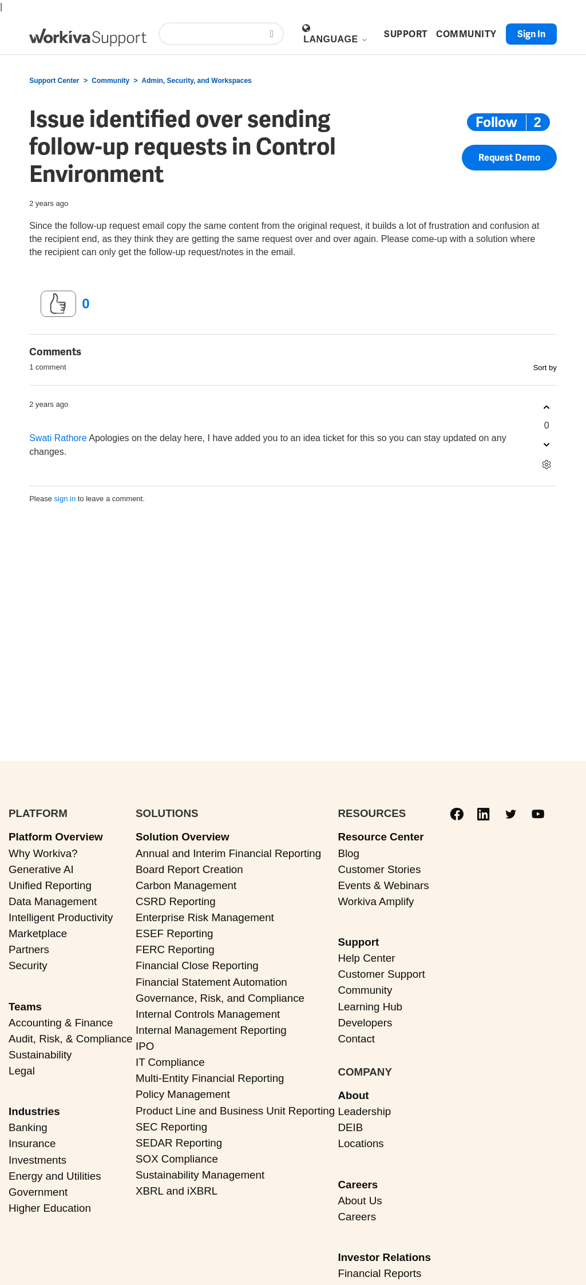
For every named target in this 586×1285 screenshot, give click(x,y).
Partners (29, 949)
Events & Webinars (383, 885)
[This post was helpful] (58, 304)
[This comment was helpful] (547, 407)
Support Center (54, 81)
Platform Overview (56, 837)
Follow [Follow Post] (496, 122)
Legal (22, 1071)
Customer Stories (379, 869)
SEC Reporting (171, 1127)
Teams (25, 1007)
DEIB (350, 1127)
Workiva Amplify (376, 901)
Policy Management (183, 1094)
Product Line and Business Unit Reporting (235, 1111)
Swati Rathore (58, 438)
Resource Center (380, 837)
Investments (37, 1160)
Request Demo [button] (509, 158)
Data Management (53, 901)
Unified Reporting (50, 885)
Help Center (366, 958)
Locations (360, 1143)
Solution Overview (182, 837)
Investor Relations (384, 1257)
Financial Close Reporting (197, 965)
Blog (348, 853)
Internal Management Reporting (211, 1030)
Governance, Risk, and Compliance (220, 998)
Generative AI (41, 869)
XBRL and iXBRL (176, 1191)
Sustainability (40, 1055)
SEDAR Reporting (179, 1143)
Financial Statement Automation (211, 982)
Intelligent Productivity (61, 917)
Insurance (32, 1143)
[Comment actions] (547, 464)
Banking (28, 1127)
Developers (365, 1023)
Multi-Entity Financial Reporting (210, 1078)
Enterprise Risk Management (205, 917)
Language (335, 39)
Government (38, 1192)
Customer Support (381, 974)
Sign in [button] (531, 34)
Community (110, 81)
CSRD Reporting (176, 901)
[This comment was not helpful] (547, 444)
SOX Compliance (177, 1159)
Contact (356, 1039)
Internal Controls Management (208, 1014)
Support (358, 942)
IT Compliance (170, 1062)
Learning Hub (370, 1007)
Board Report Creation (189, 869)
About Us (360, 1201)
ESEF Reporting (174, 933)
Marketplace (38, 933)
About (353, 1095)
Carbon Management (186, 885)
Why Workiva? (43, 853)
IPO (145, 1046)
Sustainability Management (200, 1175)
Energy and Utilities (55, 1176)
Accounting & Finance (61, 1023)
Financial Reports (379, 1273)
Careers (358, 1185)
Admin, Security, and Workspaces (196, 81)
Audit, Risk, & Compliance (71, 1039)
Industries (34, 1111)
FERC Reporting (175, 949)
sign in (65, 498)
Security (28, 965)
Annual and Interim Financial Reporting (228, 853)
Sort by (545, 367)
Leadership (364, 1111)
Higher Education (50, 1208)
